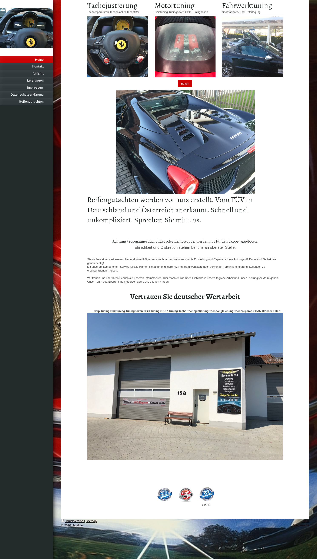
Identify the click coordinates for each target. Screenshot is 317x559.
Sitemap (91, 521)
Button (185, 83)
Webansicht (301, 525)
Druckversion (72, 521)
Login (305, 521)
